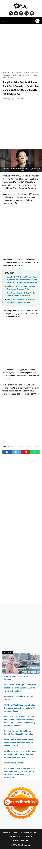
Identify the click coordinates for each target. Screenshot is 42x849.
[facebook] (7, 452)
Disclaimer (26, 836)
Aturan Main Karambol (14, 763)
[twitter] (16, 452)
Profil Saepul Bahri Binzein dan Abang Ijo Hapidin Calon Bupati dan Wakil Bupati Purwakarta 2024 (20, 754)
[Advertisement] (21, 48)
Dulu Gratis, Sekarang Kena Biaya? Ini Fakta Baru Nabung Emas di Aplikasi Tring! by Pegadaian (20, 688)
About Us (6, 833)
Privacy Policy (15, 836)
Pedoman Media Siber (29, 833)
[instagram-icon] (21, 13)
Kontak (15, 833)
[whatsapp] (35, 452)
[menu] (3, 21)
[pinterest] (25, 452)
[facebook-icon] (10, 13)
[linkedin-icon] (31, 13)
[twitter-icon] (15, 13)
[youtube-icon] (26, 13)
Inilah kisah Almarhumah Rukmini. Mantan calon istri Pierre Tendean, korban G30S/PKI (19, 743)
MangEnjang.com (24, 845)
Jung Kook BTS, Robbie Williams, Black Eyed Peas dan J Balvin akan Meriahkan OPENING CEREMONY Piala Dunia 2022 (22, 279)
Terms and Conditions (21, 840)
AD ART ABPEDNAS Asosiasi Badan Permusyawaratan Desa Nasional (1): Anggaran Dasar (20, 708)
